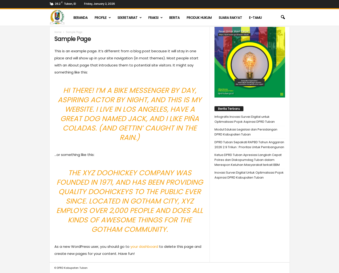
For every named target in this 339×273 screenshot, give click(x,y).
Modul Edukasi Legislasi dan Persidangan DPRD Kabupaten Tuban (245, 132)
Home (57, 32)
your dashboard (144, 246)
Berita (174, 17)
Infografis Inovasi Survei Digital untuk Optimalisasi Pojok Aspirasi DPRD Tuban (244, 119)
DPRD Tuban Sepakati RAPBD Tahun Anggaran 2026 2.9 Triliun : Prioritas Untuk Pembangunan (249, 144)
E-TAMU (255, 17)
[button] (283, 17)
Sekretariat (129, 17)
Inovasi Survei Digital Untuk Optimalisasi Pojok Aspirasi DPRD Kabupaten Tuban (249, 175)
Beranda (80, 17)
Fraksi (155, 17)
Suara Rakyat (230, 17)
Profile (103, 17)
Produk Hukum (199, 17)
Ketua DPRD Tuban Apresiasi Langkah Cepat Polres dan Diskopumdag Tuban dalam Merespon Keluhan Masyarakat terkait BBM (248, 160)
